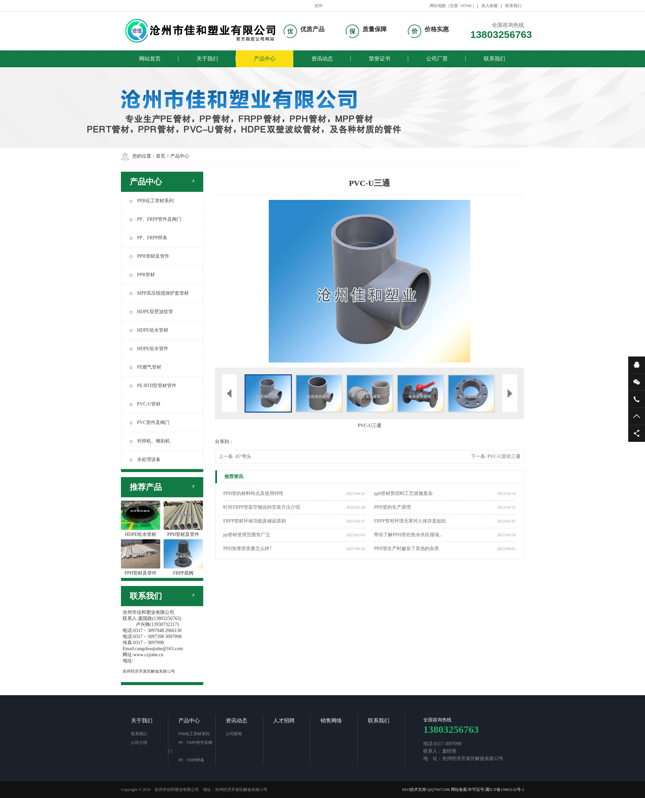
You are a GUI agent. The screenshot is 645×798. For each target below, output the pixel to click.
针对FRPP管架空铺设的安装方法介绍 (261, 507)
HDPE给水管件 (149, 348)
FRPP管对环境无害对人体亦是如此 (410, 520)
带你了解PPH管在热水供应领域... (408, 534)
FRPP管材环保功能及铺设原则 (254, 520)
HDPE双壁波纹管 (151, 311)
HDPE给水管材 (149, 330)
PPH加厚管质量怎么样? (247, 548)
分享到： (224, 441)
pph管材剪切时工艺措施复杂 (403, 493)
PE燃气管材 (145, 367)
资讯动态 (322, 58)
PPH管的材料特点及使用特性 (253, 493)
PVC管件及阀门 (150, 422)
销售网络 (331, 720)
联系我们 (513, 5)
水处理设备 (145, 459)
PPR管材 (142, 274)
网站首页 (150, 58)
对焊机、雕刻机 (150, 441)
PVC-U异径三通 (503, 456)
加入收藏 (489, 5)
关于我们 (207, 58)
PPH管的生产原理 (392, 507)
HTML (466, 5)
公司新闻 (234, 733)
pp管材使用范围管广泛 (246, 534)
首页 (160, 156)
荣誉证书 (379, 58)
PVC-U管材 (145, 404)
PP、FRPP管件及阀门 (155, 219)
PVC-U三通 (369, 425)
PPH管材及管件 (149, 256)
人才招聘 (284, 720)
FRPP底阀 (183, 557)
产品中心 (264, 58)
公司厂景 (437, 58)
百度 (454, 5)
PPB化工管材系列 (152, 200)
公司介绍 (139, 742)
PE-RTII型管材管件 (153, 385)
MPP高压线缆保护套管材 (159, 293)
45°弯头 (243, 456)
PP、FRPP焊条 (148, 237)
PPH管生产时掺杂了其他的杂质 (406, 548)
